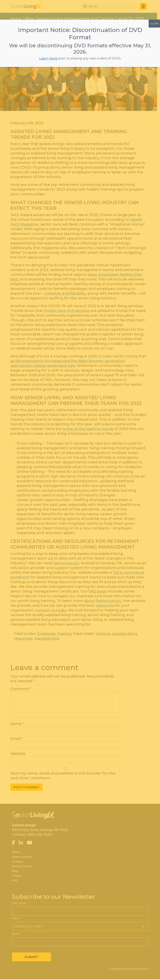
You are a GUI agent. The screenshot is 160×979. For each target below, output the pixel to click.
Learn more (48, 58)
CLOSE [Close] (154, 23)
